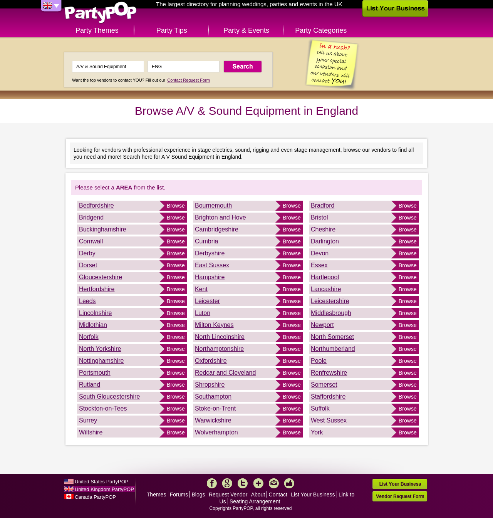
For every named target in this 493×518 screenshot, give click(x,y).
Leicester (207, 301)
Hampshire (210, 277)
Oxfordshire (211, 360)
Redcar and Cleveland (225, 372)
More (258, 483)
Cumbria (206, 241)
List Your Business (313, 494)
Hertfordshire (96, 289)
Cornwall (91, 241)
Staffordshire (328, 396)
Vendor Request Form (400, 496)
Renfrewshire (329, 372)
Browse (176, 206)
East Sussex (212, 265)
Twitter (243, 483)
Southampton (213, 396)
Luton (202, 313)
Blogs (198, 494)
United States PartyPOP (101, 481)
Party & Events (246, 30)
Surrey (88, 420)
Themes (156, 494)
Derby (87, 253)
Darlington (325, 241)
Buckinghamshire (102, 229)
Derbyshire (210, 253)
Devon (320, 253)
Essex (319, 265)
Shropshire (210, 384)
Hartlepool (325, 277)
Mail (274, 483)
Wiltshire (90, 432)
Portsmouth (95, 372)
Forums (179, 494)
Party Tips (171, 30)
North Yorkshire (100, 348)
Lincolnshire (95, 313)
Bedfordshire (96, 205)
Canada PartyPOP (95, 497)
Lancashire (326, 289)
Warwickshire (213, 420)
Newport (322, 325)
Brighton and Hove (220, 217)
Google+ (227, 483)
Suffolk (320, 408)
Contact (278, 494)
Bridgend (91, 217)
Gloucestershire (100, 277)
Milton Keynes (214, 325)
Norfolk (89, 337)
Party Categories (321, 30)
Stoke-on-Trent (215, 408)
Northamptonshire (219, 348)
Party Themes (97, 30)
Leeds (87, 301)
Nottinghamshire (101, 360)
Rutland (89, 384)
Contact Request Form (188, 80)
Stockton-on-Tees (103, 408)
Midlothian (93, 325)
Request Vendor (228, 494)
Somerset (324, 384)
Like (289, 483)
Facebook (212, 483)
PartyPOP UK (100, 13)
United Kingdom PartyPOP (104, 489)
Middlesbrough (331, 313)
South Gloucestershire (109, 396)
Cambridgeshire (216, 229)
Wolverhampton (216, 432)
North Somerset (332, 337)
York (317, 432)
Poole (319, 360)
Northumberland (333, 348)
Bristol (319, 217)
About (258, 494)
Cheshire (323, 229)
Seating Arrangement (255, 501)
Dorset (88, 265)
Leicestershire (330, 301)
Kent (201, 289)
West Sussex (329, 420)
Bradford (322, 205)
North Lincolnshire (220, 337)
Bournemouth (213, 205)
